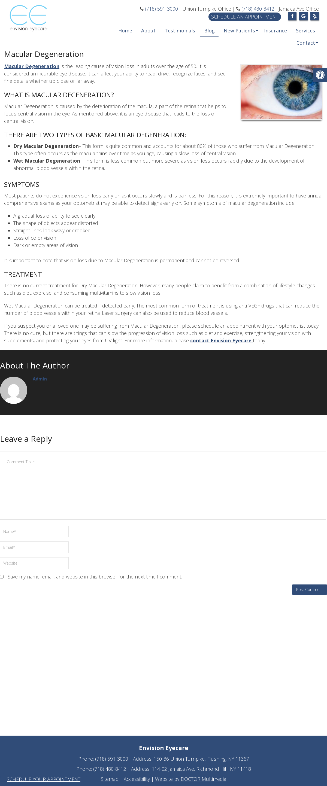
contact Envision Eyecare (221, 340)
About (148, 30)
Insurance (275, 30)
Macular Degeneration (31, 66)
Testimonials (180, 30)
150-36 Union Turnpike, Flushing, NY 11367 (201, 758)
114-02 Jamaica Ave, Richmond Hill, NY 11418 (201, 769)
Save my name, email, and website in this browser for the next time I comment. (95, 576)
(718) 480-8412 (257, 8)
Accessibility (137, 779)
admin (40, 379)
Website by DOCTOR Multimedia (190, 779)
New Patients (239, 30)
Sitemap (110, 779)
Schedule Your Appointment (43, 779)
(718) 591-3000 (161, 8)
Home (125, 30)
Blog (209, 30)
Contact (305, 42)
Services (305, 30)
